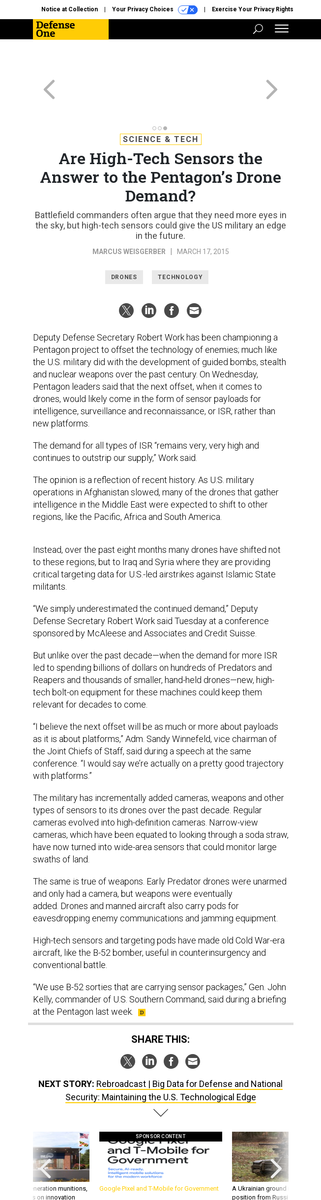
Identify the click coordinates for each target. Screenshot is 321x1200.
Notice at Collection (69, 9)
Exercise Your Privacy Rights (252, 9)
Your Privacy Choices (155, 9)
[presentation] (45, 1135)
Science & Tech (161, 104)
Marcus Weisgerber (129, 216)
